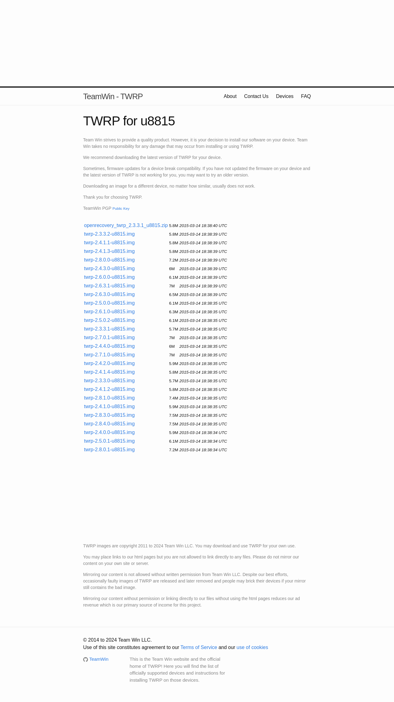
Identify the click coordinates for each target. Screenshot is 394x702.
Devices (285, 96)
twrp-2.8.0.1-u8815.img (109, 449)
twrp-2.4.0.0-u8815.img (109, 432)
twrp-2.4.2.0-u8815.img (109, 363)
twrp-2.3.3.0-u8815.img (109, 380)
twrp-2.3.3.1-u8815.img (109, 328)
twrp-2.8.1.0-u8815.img (109, 397)
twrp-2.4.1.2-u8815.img (109, 389)
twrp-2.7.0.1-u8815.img (109, 337)
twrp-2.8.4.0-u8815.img (109, 423)
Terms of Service (198, 647)
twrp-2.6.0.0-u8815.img (109, 277)
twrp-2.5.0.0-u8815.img (109, 303)
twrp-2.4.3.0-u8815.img (109, 268)
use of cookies (252, 647)
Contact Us (256, 96)
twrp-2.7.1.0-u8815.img (109, 354)
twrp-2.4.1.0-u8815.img (109, 406)
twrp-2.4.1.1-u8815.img (109, 242)
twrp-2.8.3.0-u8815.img (109, 415)
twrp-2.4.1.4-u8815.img (109, 372)
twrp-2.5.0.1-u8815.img (109, 441)
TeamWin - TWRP (113, 96)
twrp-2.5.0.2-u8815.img (109, 320)
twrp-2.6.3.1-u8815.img (109, 285)
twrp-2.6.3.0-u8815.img (109, 294)
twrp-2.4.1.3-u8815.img (109, 251)
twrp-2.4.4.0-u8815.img (109, 346)
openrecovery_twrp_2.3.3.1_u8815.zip (126, 225)
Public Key (120, 208)
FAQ (306, 96)
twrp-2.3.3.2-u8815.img (109, 234)
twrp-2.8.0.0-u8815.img (109, 259)
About (230, 96)
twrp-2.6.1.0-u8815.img (109, 311)
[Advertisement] (197, 43)
